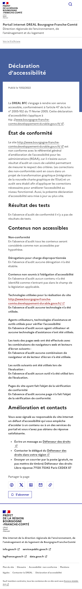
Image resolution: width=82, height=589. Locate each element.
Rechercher (70, 4)
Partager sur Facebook (11, 484)
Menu (77, 4)
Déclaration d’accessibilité (48, 572)
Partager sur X (21, 484)
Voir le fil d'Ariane (11, 41)
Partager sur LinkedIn (31, 484)
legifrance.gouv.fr (13, 556)
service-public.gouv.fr (35, 549)
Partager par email (40, 484)
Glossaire (21, 567)
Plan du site (8, 567)
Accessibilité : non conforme (43, 567)
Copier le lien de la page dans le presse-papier (50, 484)
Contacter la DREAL (22, 572)
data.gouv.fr (37, 556)
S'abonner (20, 494)
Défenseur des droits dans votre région (40, 452)
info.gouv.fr (10, 549)
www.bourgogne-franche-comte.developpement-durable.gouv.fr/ (34, 121)
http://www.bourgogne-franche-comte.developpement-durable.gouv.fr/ (34, 144)
